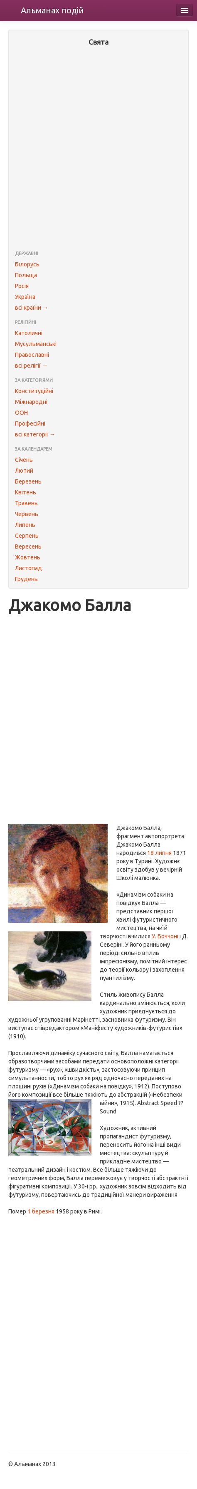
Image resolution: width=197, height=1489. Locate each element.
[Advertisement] (98, 149)
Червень (26, 514)
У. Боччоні (165, 936)
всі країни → (31, 307)
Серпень (27, 535)
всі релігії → (31, 365)
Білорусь (27, 264)
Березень (28, 481)
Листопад (28, 568)
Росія (22, 286)
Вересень (28, 546)
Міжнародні (31, 402)
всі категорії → (35, 434)
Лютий (24, 470)
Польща (26, 275)
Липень (25, 524)
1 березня (40, 1211)
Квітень (25, 492)
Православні (32, 354)
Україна (25, 296)
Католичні (28, 333)
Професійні (30, 423)
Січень (24, 459)
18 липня (159, 853)
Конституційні (34, 391)
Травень (26, 503)
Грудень (26, 579)
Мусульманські (36, 344)
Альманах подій (52, 10)
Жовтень (27, 557)
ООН (21, 412)
